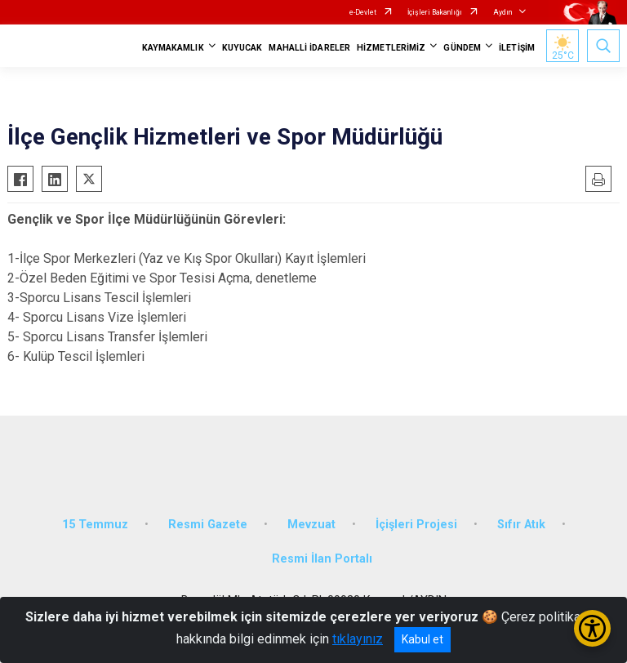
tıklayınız (357, 639)
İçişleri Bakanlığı (434, 12)
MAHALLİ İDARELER (309, 47)
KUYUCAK (242, 47)
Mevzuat (311, 525)
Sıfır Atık (521, 525)
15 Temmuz (95, 525)
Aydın (502, 12)
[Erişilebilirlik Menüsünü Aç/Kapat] (592, 628)
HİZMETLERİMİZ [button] (391, 47)
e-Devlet (362, 12)
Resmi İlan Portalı (322, 559)
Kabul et (422, 639)
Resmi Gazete (207, 525)
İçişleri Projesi (416, 525)
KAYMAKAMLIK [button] (173, 47)
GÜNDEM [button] (462, 47)
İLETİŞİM (517, 47)
